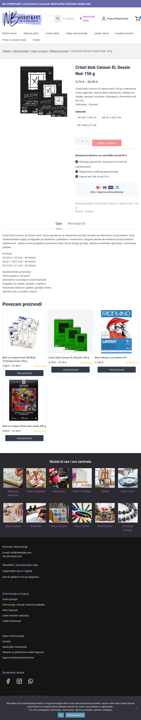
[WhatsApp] (30, 679)
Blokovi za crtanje (59, 51)
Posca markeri (82, 524)
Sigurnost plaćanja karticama (18, 656)
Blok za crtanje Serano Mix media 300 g (24, 424)
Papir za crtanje (39, 51)
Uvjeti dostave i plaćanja (15, 614)
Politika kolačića (75, 715)
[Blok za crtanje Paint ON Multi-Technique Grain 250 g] (24, 330)
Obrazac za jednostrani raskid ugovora (23, 650)
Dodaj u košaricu (107, 141)
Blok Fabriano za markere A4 (110, 355)
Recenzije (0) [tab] (76, 222)
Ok (60, 715)
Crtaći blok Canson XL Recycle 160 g (69, 355)
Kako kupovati (10, 608)
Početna (6, 51)
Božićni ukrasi (9, 33)
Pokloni (36, 40)
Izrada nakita (52, 33)
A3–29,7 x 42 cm (87, 117)
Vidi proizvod (24, 371)
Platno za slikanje (82, 489)
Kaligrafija (36, 524)
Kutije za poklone (36, 489)
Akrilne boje (59, 489)
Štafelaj (105, 489)
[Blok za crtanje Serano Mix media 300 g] (24, 398)
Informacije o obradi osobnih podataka (23, 603)
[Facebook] (8, 679)
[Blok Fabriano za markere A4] (116, 330)
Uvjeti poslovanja (11, 619)
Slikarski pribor (31, 33)
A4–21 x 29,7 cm (111, 117)
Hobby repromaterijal (76, 33)
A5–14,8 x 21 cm (87, 125)
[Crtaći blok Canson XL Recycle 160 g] (70, 330)
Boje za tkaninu (59, 524)
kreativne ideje (87, 18)
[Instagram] (19, 679)
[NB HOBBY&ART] (22, 19)
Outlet (68, 18)
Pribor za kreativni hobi (14, 40)
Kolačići (6, 639)
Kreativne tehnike (124, 33)
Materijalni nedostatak (14, 645)
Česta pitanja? (10, 597)
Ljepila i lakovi (101, 33)
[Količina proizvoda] (82, 141)
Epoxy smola (128, 489)
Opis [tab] (59, 222)
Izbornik (80, 111)
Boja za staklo (13, 524)
